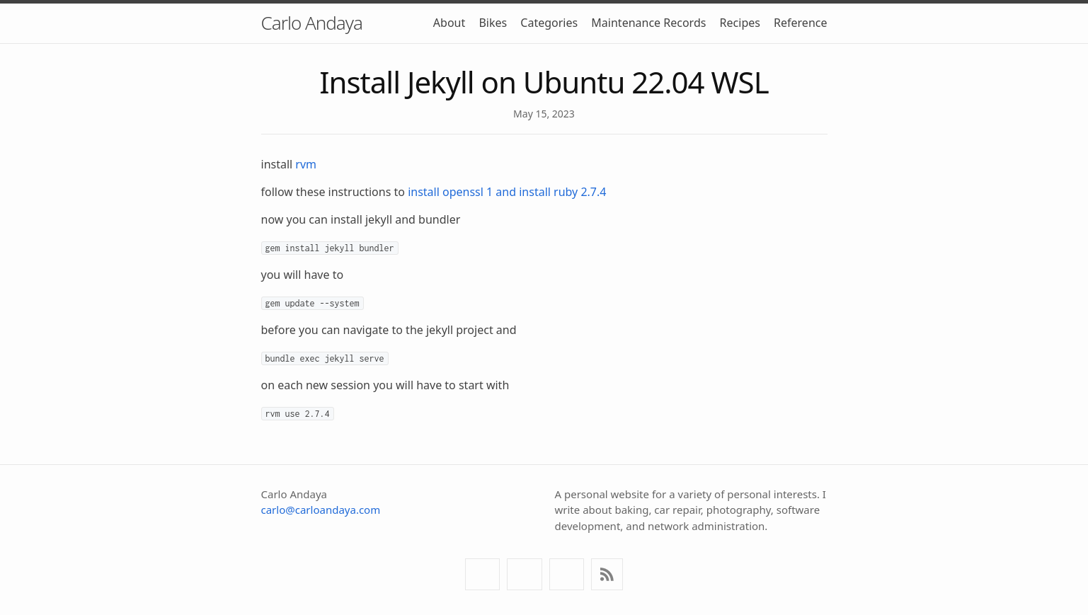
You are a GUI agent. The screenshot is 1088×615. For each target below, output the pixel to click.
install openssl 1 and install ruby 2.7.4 (507, 192)
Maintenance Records (648, 22)
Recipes (740, 22)
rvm (305, 164)
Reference (800, 22)
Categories (549, 22)
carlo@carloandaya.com (321, 509)
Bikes (493, 22)
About (449, 22)
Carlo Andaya (311, 22)
